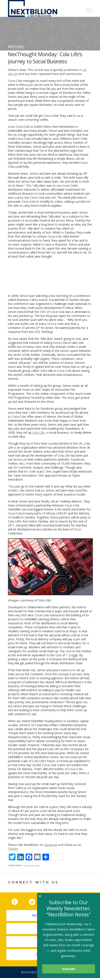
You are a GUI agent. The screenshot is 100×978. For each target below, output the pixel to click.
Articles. (16, 46)
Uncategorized (31, 865)
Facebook (50, 845)
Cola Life (38, 433)
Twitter (13, 849)
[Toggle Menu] (89, 10)
